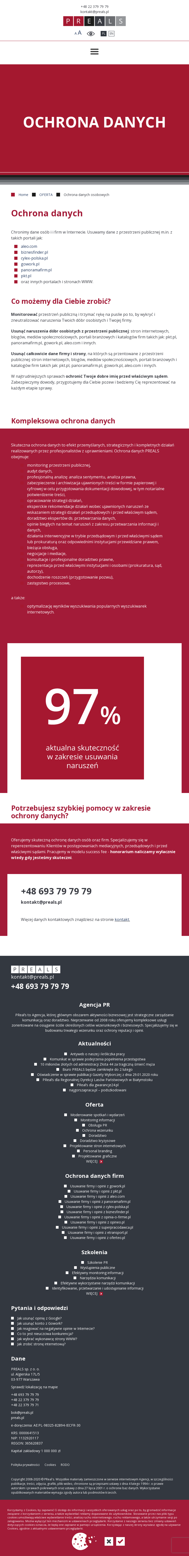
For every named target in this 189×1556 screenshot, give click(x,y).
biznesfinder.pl (34, 252)
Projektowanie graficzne (97, 1156)
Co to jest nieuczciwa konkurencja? (45, 1333)
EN (111, 33)
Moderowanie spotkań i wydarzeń (97, 1114)
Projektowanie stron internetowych (98, 1145)
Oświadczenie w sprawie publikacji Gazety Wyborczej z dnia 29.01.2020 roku (97, 1074)
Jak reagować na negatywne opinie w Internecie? (55, 1328)
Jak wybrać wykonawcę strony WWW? (47, 1338)
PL (103, 33)
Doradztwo (98, 1135)
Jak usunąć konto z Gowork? (39, 1323)
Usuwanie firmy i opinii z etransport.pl (97, 1232)
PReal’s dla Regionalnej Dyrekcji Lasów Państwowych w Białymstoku (98, 1079)
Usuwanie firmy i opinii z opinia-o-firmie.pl (97, 1217)
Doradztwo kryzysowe (97, 1140)
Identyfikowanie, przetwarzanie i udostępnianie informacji (97, 1288)
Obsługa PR (97, 1125)
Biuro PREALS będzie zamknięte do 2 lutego (98, 1069)
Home (23, 194)
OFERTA (46, 194)
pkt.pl (26, 275)
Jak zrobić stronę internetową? (41, 1344)
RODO (65, 1465)
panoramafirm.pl (36, 270)
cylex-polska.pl (34, 258)
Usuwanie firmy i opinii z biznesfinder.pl (98, 1211)
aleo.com (29, 246)
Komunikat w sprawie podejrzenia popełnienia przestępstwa (97, 1059)
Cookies (50, 1465)
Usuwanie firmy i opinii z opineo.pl (98, 1222)
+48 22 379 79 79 (25, 1399)
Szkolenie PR (97, 1262)
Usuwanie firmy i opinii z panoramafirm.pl (97, 1201)
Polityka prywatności (25, 1465)
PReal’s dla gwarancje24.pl (98, 1085)
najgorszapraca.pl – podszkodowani (97, 1090)
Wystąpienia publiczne (97, 1267)
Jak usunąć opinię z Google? (39, 1318)
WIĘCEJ (94, 1161)
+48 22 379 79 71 (25, 1405)
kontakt (122, 919)
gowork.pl (30, 264)
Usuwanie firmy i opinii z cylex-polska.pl (97, 1206)
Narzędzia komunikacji (98, 1278)
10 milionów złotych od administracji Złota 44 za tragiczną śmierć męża (97, 1064)
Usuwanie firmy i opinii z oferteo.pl (97, 1237)
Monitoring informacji (97, 1120)
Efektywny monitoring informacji (98, 1272)
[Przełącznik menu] (94, 51)
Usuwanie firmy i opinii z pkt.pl (98, 1191)
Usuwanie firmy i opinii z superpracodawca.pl (97, 1227)
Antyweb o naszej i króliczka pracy (97, 1054)
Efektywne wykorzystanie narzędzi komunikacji (98, 1283)
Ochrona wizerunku (97, 1130)
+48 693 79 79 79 (40, 986)
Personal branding (97, 1151)
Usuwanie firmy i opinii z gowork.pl (97, 1186)
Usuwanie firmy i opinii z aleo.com (98, 1196)
